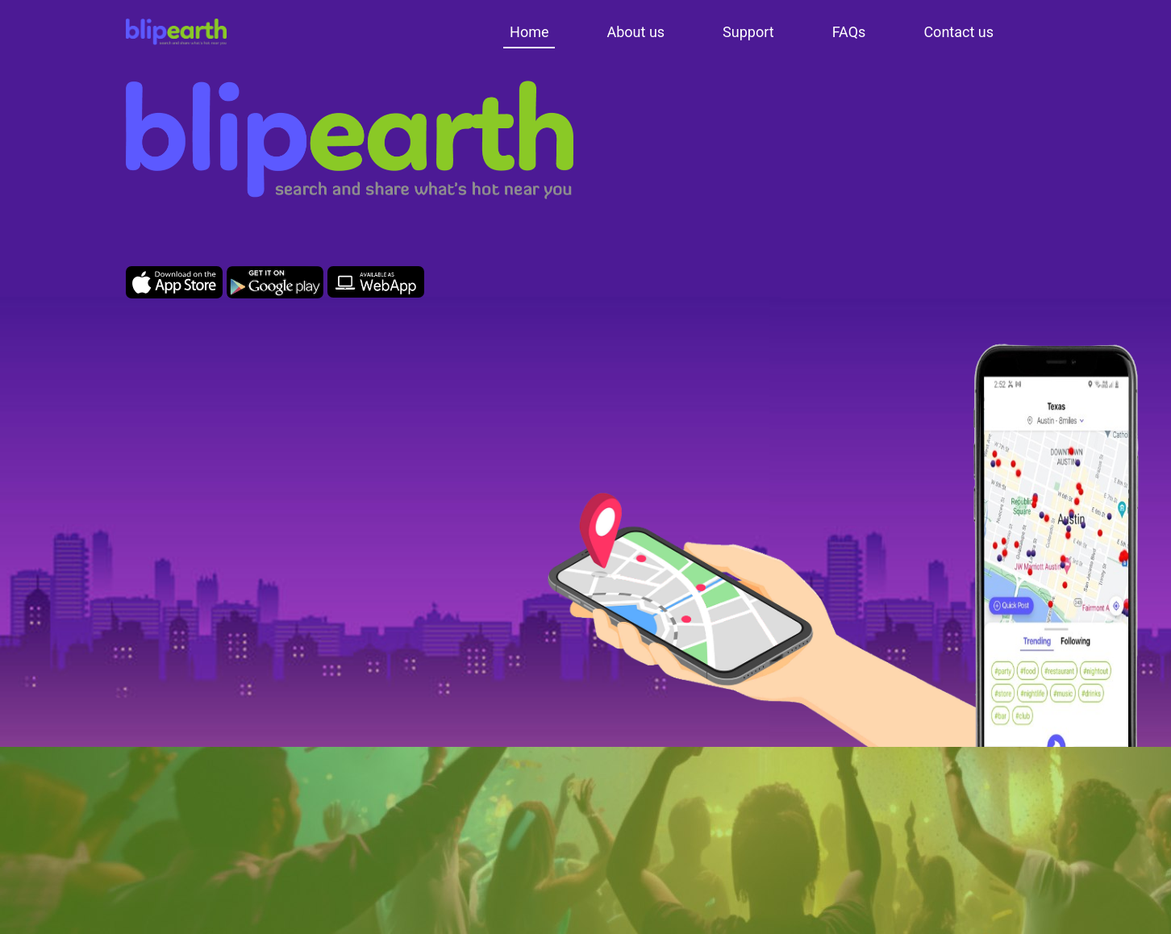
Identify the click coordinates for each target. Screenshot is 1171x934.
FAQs (849, 31)
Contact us (958, 31)
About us (635, 31)
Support (748, 31)
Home (529, 31)
